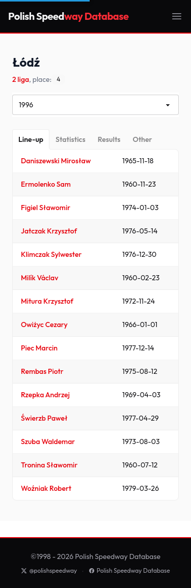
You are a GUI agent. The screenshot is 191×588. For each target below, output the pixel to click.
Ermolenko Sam (46, 184)
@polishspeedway (49, 570)
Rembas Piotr (42, 371)
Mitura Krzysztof (47, 301)
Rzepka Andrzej (45, 394)
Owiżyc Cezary (44, 324)
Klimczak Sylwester (51, 254)
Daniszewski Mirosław (56, 160)
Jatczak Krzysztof (49, 231)
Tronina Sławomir (49, 464)
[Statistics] (70, 139)
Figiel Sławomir (45, 207)
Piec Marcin (39, 347)
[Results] (109, 139)
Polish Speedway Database (129, 570)
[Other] (142, 139)
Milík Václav (39, 277)
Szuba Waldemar (48, 441)
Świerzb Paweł (44, 418)
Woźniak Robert (46, 488)
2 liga (20, 79)
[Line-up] (30, 139)
